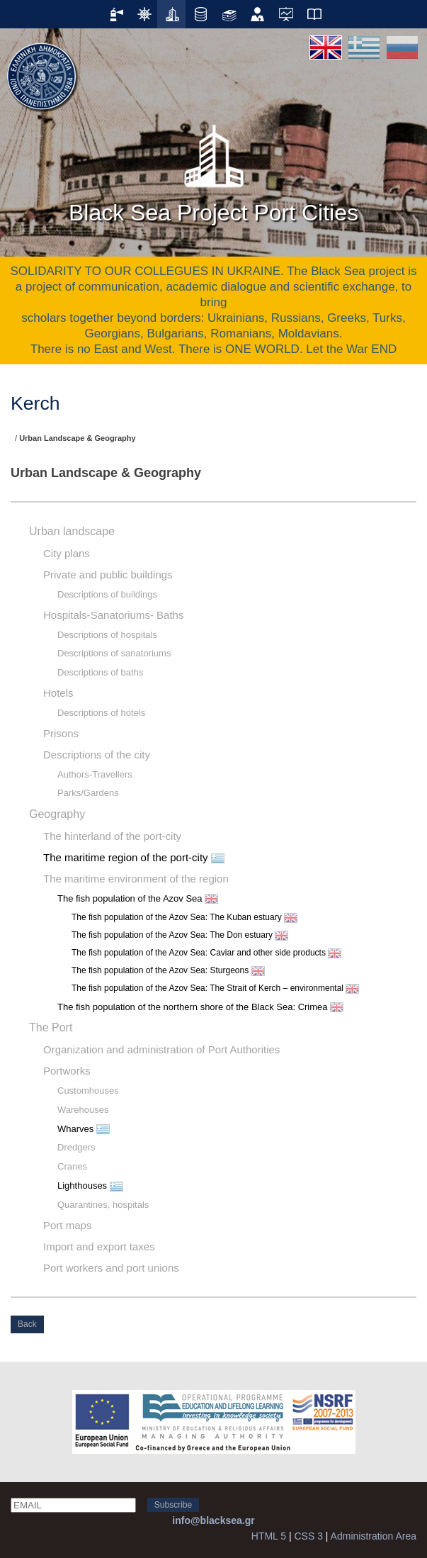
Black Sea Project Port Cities (213, 169)
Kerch (35, 403)
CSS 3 (308, 1536)
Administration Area (373, 1536)
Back (27, 1324)
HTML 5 (268, 1536)
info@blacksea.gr (213, 1520)
